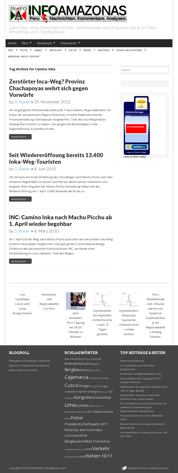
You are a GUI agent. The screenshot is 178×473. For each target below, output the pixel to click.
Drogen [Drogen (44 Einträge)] (85, 386)
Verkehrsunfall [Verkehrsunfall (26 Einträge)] (71, 456)
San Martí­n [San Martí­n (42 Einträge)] (82, 430)
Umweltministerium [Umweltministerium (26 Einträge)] (74, 449)
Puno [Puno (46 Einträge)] (69, 430)
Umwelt (38, 50)
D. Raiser (22, 101)
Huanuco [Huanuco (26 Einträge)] (104, 392)
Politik (23, 50)
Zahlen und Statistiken (129, 50)
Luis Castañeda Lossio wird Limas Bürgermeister (22, 304)
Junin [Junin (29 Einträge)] (71, 398)
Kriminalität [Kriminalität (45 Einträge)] (101, 397)
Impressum (69, 43)
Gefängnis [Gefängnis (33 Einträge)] (93, 391)
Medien (87, 50)
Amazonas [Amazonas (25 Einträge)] (89, 359)
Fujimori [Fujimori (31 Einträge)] (82, 391)
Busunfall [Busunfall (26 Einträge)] (96, 370)
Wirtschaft (56, 50)
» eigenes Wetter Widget (136, 152)
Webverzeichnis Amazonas (23, 370)
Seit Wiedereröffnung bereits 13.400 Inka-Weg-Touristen (56, 158)
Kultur (73, 50)
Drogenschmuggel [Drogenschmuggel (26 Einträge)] (99, 386)
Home (12, 43)
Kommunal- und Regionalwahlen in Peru (141, 373)
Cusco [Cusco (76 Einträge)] (71, 385)
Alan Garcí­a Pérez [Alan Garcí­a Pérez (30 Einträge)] (74, 358)
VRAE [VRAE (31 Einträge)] (82, 456)
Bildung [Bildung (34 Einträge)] (86, 370)
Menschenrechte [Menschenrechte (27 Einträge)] (73, 411)
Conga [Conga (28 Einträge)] (105, 378)
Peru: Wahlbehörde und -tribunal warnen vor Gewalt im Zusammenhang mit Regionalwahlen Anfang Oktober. (143, 407)
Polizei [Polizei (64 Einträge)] (77, 418)
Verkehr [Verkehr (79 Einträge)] (101, 448)
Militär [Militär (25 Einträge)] (84, 412)
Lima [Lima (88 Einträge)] (70, 404)
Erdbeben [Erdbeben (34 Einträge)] (71, 391)
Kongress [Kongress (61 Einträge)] (83, 397)
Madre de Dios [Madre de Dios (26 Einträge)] (96, 406)
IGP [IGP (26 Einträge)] (66, 398)
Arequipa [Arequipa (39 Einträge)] (71, 364)
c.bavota (164, 468)
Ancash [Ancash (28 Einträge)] (98, 359)
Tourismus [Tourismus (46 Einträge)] (101, 441)
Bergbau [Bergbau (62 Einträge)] (73, 369)
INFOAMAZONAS (35, 468)
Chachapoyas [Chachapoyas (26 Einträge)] (95, 378)
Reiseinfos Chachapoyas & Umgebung (29, 365)
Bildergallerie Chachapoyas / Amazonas (29, 360)
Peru (25, 43)
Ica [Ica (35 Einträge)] (110, 391)
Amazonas (44, 43)
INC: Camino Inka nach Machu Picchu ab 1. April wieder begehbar (60, 220)
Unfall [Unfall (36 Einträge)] (88, 449)
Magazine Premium (138, 468)
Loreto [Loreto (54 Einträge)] (82, 405)
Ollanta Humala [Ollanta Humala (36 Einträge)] (103, 412)
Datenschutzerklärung (132, 360)
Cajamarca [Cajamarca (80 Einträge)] (76, 377)
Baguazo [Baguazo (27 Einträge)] (95, 363)
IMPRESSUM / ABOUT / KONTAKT (24, 56)
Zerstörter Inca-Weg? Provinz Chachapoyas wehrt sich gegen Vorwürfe (48, 88)
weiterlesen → (20, 136)
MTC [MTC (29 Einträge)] (90, 411)
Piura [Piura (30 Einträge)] (67, 418)
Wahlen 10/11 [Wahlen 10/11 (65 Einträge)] (99, 456)
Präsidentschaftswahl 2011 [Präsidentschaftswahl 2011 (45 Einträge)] (86, 424)
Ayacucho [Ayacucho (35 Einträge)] (84, 364)
